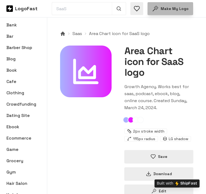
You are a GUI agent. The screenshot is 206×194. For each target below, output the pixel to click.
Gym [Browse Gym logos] (11, 172)
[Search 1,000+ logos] (119, 8)
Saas (77, 33)
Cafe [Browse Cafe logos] (11, 81)
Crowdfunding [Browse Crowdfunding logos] (21, 104)
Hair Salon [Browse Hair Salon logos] (16, 183)
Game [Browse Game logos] (12, 149)
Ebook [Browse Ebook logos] (12, 127)
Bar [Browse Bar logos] (9, 36)
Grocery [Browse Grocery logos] (14, 161)
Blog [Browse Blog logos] (11, 59)
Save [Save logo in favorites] (158, 156)
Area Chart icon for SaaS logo (119, 33)
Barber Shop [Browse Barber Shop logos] (19, 47)
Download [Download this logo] (159, 173)
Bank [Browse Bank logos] (11, 25)
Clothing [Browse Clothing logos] (15, 93)
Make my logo (170, 8)
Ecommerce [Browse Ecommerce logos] (18, 138)
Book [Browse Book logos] (11, 70)
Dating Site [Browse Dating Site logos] (18, 115)
